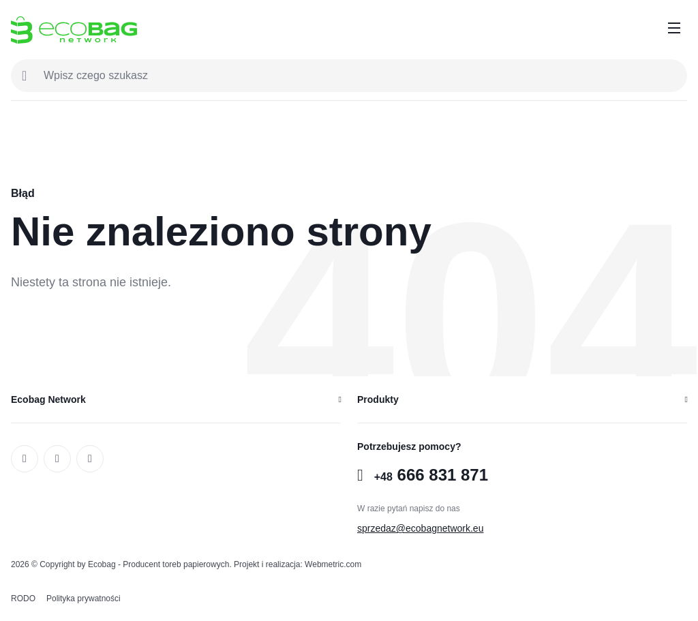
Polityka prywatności (83, 598)
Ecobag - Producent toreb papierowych (158, 564)
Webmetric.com (333, 564)
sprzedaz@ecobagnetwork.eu (420, 528)
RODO (23, 598)
